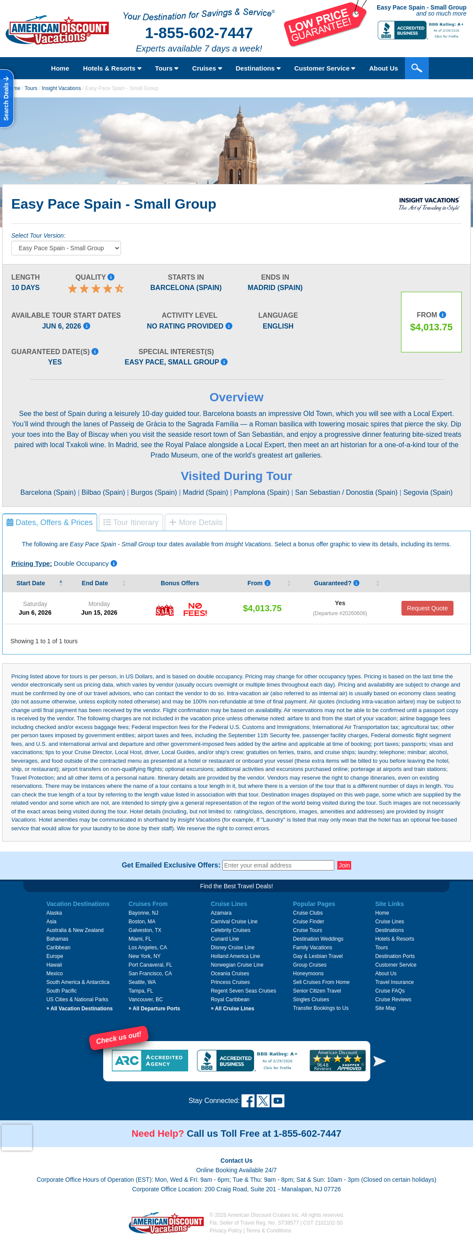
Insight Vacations (61, 88)
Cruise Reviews (393, 999)
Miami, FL (140, 939)
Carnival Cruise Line (234, 922)
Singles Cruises (311, 999)
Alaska (54, 913)
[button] (379, 1061)
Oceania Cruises (230, 974)
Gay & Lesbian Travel (318, 956)
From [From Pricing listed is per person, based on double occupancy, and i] (259, 583)
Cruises (207, 68)
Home (60, 68)
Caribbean (58, 948)
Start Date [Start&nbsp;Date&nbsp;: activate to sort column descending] (31, 583)
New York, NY (145, 956)
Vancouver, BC (146, 999)
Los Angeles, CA (148, 948)
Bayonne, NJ (144, 913)
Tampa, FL (141, 991)
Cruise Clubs (308, 913)
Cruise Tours (307, 930)
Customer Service (325, 68)
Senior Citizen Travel (317, 991)
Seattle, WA (142, 982)
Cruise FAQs (389, 991)
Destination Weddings (318, 939)
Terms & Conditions (268, 1231)
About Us (383, 68)
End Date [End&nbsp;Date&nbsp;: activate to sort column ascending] (96, 583)
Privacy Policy (225, 1231)
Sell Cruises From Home (321, 982)
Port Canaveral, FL (151, 965)
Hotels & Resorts (112, 68)
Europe (54, 956)
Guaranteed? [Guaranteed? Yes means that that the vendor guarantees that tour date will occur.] (336, 583)
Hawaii (54, 965)
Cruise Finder (308, 922)
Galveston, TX (145, 930)
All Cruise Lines (232, 1009)
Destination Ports (394, 956)
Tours (167, 68)
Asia (51, 922)
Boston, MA (142, 922)
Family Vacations (312, 948)
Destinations (258, 68)
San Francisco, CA (150, 974)
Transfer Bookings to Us (321, 1008)
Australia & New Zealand (75, 930)
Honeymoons (308, 974)
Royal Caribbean (230, 999)
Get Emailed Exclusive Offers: (171, 865)
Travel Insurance (394, 982)
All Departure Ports (154, 1009)
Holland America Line (235, 956)
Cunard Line (225, 939)
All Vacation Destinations (79, 1009)
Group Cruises (309, 965)
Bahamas (57, 939)
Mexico (54, 974)
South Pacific (61, 991)
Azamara (221, 913)
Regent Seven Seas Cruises (243, 991)
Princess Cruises (230, 982)
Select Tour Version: (38, 235)
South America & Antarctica (77, 982)
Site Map (385, 1008)
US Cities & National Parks (77, 999)
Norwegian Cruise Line (237, 965)
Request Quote (427, 608)
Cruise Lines (389, 922)
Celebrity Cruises (230, 930)
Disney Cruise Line (232, 948)
